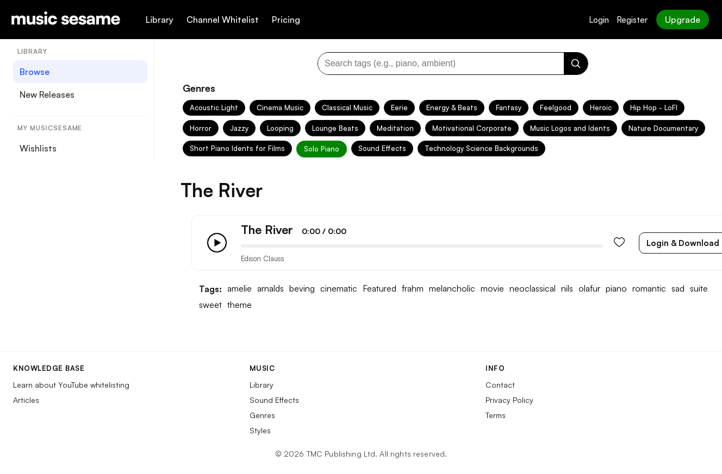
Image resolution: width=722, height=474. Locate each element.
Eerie (399, 107)
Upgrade (682, 19)
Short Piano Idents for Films (237, 148)
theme (239, 305)
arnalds (270, 288)
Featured (379, 288)
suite (699, 288)
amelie (239, 288)
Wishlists (38, 148)
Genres (262, 415)
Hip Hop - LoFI (653, 107)
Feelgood (555, 107)
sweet (210, 305)
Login (599, 20)
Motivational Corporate (472, 128)
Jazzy (239, 128)
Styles (260, 430)
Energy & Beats (451, 107)
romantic (649, 288)
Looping (280, 128)
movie (492, 288)
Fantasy (508, 107)
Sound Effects (382, 148)
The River (267, 229)
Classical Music (347, 107)
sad (677, 288)
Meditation (395, 128)
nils (567, 288)
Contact (500, 384)
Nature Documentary (663, 128)
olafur (589, 288)
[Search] (576, 63)
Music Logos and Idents (570, 128)
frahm (413, 288)
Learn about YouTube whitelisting (71, 384)
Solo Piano (321, 148)
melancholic (452, 288)
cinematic (338, 288)
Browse (34, 71)
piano (616, 288)
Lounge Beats (335, 128)
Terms (496, 415)
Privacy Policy (509, 400)
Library (159, 19)
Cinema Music (280, 107)
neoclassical (532, 288)
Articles (26, 400)
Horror (200, 128)
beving (302, 288)
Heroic (601, 107)
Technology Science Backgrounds (481, 148)
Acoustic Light (214, 107)
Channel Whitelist (222, 19)
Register (632, 20)
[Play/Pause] (217, 242)
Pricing (286, 19)
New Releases (47, 94)
